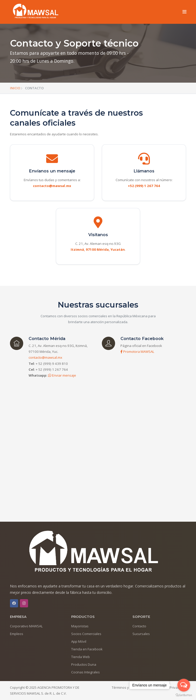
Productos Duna (83, 664)
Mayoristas (80, 626)
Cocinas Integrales (85, 672)
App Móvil (78, 641)
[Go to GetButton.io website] (184, 694)
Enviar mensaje (62, 375)
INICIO (15, 88)
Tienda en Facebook (87, 649)
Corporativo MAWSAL (26, 626)
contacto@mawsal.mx (45, 357)
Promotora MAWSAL (137, 351)
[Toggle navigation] (184, 12)
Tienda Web (80, 656)
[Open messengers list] (183, 685)
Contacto (139, 626)
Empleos (16, 633)
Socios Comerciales (86, 633)
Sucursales (141, 633)
